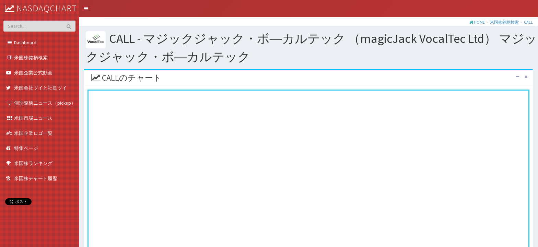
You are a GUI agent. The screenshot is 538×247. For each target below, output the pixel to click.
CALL (528, 22)
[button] (86, 8)
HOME (479, 22)
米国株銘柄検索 (504, 22)
